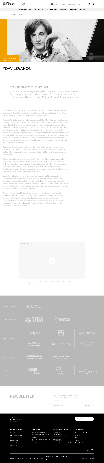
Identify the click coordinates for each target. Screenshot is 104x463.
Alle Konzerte (13, 445)
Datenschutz (64, 456)
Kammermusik (14, 440)
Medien (77, 440)
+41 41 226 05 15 (57, 434)
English (92, 458)
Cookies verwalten (51, 459)
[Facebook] (83, 450)
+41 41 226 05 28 (57, 441)
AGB (56, 456)
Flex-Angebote (39, 9)
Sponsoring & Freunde (81, 433)
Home (12, 15)
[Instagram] (88, 450)
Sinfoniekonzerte (14, 433)
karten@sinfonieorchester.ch (60, 436)
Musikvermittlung (51, 9)
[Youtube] (92, 450)
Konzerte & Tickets (58, 4)
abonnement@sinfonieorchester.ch (62, 442)
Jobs (76, 438)
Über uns (82, 9)
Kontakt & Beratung (74, 4)
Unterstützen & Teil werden (68, 9)
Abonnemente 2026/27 (25, 9)
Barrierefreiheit (79, 443)
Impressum (49, 456)
